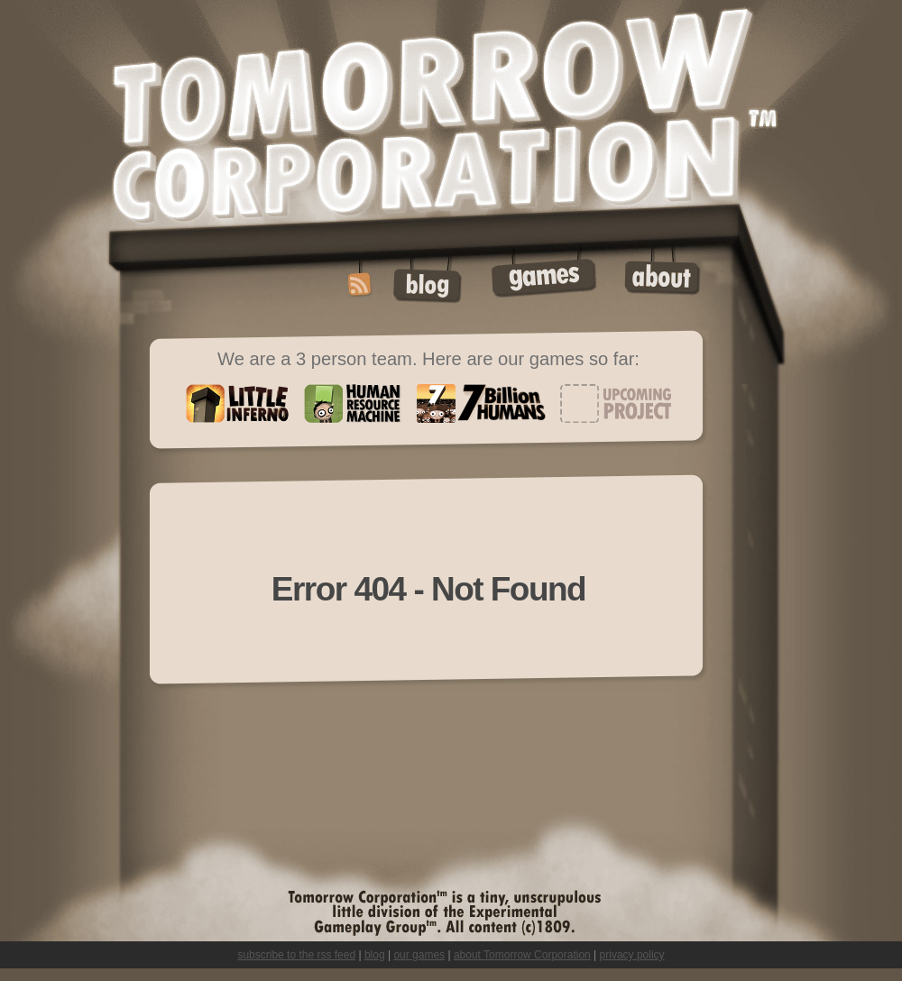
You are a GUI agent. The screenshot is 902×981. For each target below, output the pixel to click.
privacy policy (632, 955)
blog (374, 955)
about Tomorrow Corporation (522, 955)
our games (419, 955)
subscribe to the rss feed (296, 955)
